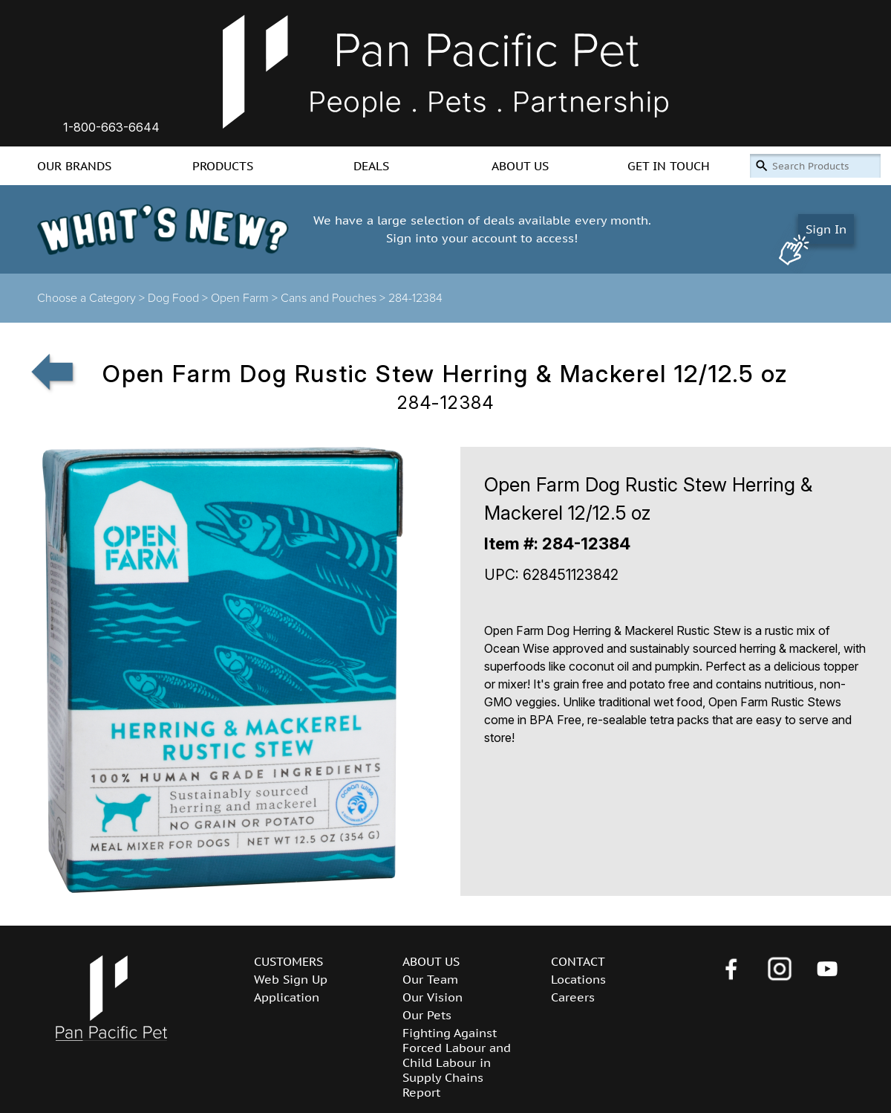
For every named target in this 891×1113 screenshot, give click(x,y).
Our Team (430, 979)
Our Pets (426, 1014)
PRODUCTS (222, 165)
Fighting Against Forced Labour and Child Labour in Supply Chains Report (456, 1062)
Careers (573, 997)
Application (286, 997)
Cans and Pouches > (334, 298)
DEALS (371, 165)
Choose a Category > (92, 298)
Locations (578, 979)
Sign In (826, 229)
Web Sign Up (290, 979)
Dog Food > (179, 298)
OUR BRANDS (74, 165)
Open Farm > (246, 298)
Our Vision (432, 997)
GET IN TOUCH (668, 165)
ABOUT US (520, 165)
